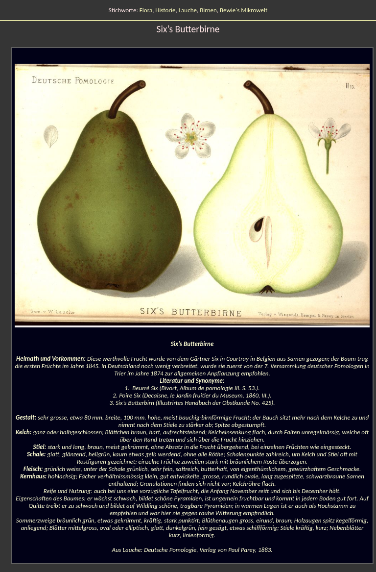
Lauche (188, 10)
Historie (165, 10)
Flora (146, 10)
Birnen (208, 10)
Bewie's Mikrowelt (243, 10)
